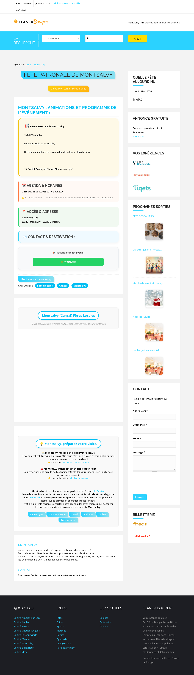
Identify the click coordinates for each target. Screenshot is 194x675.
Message (139, 452)
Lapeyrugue (36, 514)
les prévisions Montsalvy (75, 462)
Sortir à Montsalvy (23, 643)
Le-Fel (74, 514)
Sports (60, 626)
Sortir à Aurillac (22, 622)
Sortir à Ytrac (20, 652)
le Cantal (99, 491)
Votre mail (140, 424)
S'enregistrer (43, 3)
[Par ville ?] (104, 38)
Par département (66, 647)
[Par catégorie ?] (61, 38)
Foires (60, 622)
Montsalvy (39, 64)
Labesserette (68, 520)
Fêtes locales (45, 285)
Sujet (137, 438)
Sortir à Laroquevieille (25, 634)
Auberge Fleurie (141, 316)
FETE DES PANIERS (143, 216)
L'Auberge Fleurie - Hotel (146, 350)
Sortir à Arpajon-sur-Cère (27, 617)
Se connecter (23, 3)
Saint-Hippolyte (57, 514)
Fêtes (60, 617)
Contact (21, 10)
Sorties (60, 634)
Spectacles (62, 639)
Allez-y (137, 38)
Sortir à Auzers (22, 626)
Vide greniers (64, 643)
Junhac (102, 514)
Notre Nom (140, 410)
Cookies (104, 617)
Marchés (61, 630)
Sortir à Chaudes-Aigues (27, 630)
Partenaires (106, 622)
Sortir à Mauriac (22, 639)
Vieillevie (88, 514)
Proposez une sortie (67, 3)
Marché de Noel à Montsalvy (148, 283)
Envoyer (139, 497)
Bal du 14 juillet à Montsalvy (147, 249)
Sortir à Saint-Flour (24, 647)
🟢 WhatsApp (68, 261)
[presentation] (160, 483)
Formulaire (138, 136)
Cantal (27, 64)
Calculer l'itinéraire (78, 478)
